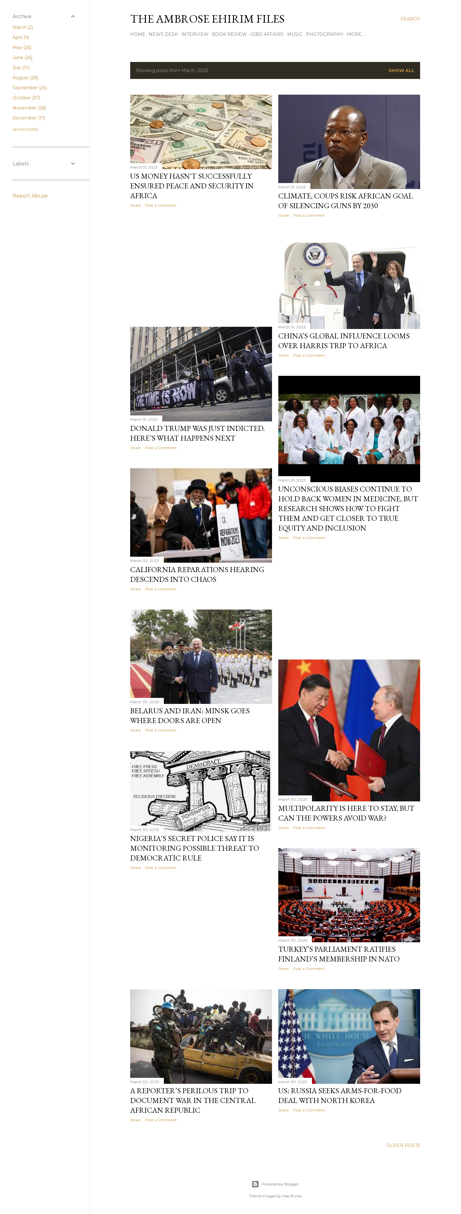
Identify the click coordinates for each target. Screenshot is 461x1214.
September (30, 88)
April (21, 37)
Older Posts (403, 1145)
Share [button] (135, 205)
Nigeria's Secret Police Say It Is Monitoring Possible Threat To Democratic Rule (194, 848)
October (26, 98)
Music (295, 34)
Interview (194, 34)
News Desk (163, 34)
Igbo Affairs (267, 34)
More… (355, 34)
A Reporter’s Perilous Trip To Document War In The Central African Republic (193, 1100)
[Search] (410, 18)
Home (137, 34)
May (22, 47)
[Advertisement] (201, 267)
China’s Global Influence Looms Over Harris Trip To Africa (344, 340)
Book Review (229, 34)
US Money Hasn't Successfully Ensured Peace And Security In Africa (192, 185)
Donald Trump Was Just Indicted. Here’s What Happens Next (197, 433)
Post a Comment (161, 205)
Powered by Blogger (275, 1184)
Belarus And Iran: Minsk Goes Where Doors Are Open (190, 715)
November (29, 108)
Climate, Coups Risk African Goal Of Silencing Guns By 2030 (345, 200)
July (21, 67)
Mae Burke (292, 1196)
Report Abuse (30, 196)
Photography (324, 34)
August (25, 78)
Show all (401, 70)
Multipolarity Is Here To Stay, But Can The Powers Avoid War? (346, 813)
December (29, 118)
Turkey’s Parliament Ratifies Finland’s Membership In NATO (339, 954)
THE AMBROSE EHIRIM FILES (207, 18)
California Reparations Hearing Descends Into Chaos (197, 574)
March (23, 27)
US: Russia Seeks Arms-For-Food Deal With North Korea (340, 1095)
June (22, 57)
